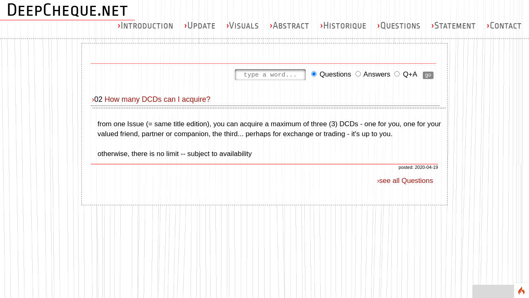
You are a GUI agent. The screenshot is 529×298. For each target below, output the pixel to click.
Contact (504, 26)
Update (199, 26)
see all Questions (406, 181)
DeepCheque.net (67, 9)
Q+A (405, 75)
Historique (343, 26)
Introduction (145, 26)
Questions (398, 26)
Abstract (289, 26)
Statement (453, 26)
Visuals (242, 26)
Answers (373, 75)
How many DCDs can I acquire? (157, 99)
